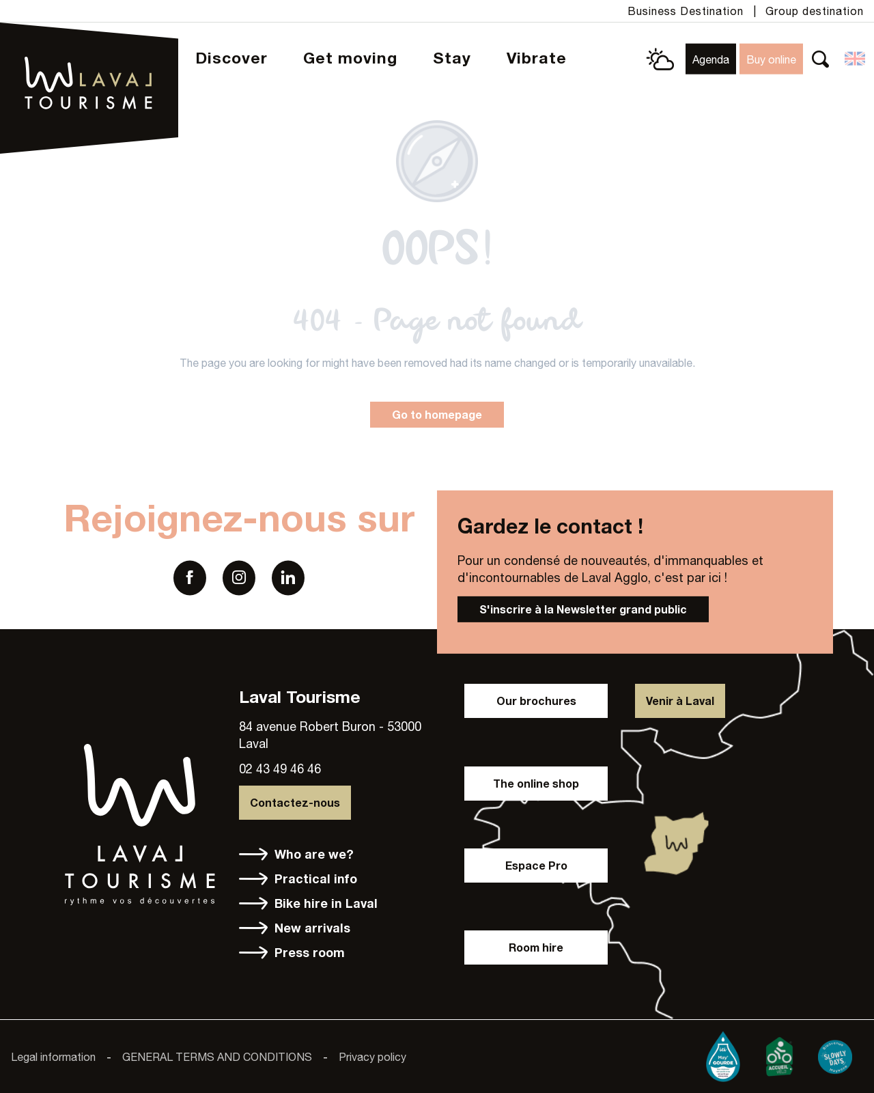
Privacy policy (372, 1057)
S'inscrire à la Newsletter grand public (583, 609)
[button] (820, 59)
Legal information (53, 1057)
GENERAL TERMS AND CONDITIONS (217, 1057)
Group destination (814, 11)
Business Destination (686, 11)
